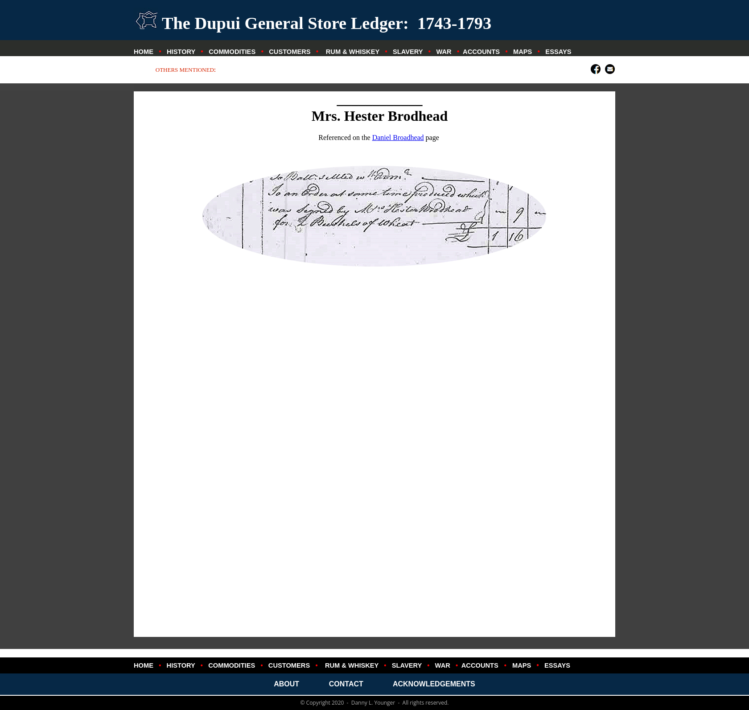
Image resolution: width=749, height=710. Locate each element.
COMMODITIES (232, 51)
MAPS (522, 51)
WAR (443, 51)
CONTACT (346, 684)
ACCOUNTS (481, 51)
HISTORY (181, 51)
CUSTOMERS (289, 51)
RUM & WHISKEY (352, 51)
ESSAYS (558, 51)
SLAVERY (408, 51)
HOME (143, 51)
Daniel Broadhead (398, 137)
